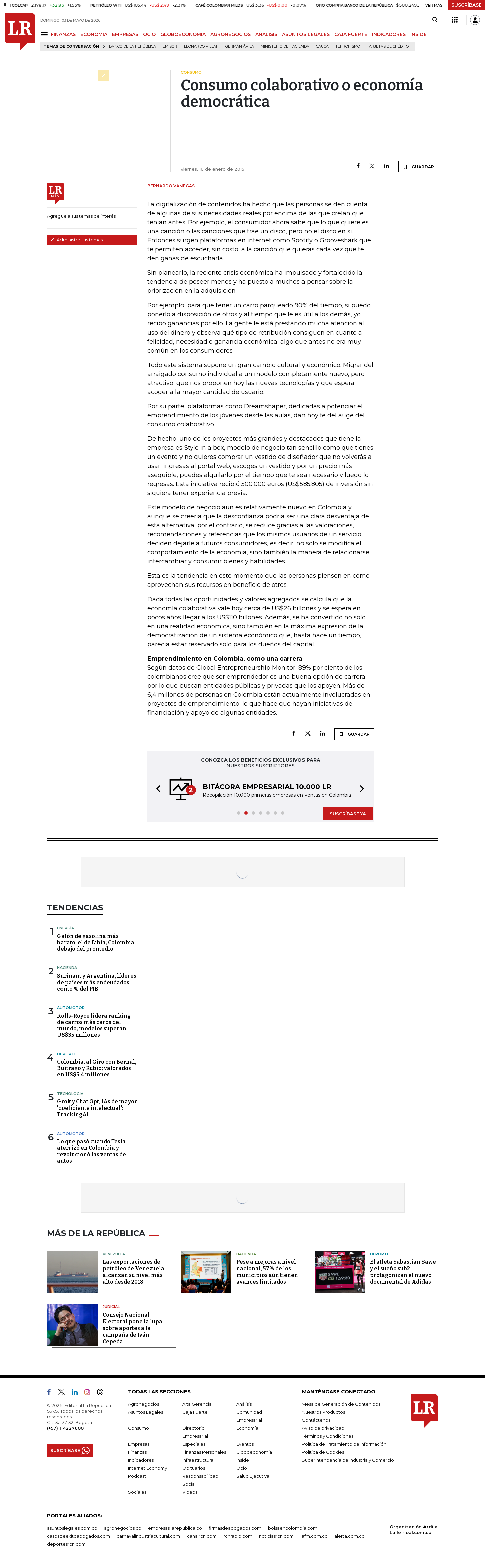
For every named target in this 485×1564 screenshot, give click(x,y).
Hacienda (67, 967)
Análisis (244, 1404)
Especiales (193, 1444)
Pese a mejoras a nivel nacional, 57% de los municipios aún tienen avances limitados (267, 1272)
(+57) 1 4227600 (65, 1428)
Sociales (137, 1492)
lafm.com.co (314, 1536)
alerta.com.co (349, 1536)
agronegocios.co (122, 1528)
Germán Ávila (239, 46)
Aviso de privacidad (323, 1428)
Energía (65, 928)
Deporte (67, 1054)
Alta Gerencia (197, 1404)
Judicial (111, 1306)
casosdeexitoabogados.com (78, 1536)
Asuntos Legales (145, 1412)
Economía (247, 1428)
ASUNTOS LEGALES (306, 34)
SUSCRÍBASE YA (348, 813)
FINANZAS (63, 34)
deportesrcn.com (66, 1544)
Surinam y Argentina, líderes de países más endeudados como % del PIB (96, 982)
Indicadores (141, 1460)
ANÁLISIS (266, 34)
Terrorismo (347, 46)
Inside (242, 1460)
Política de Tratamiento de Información (344, 1444)
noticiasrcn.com (276, 1536)
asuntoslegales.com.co (72, 1528)
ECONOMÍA (93, 34)
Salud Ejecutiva (252, 1476)
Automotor (71, 1007)
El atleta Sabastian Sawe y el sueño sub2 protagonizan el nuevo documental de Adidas (403, 1272)
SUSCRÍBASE (466, 5)
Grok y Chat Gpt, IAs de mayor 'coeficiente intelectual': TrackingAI (97, 1108)
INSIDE (418, 34)
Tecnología (70, 1093)
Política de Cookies (323, 1452)
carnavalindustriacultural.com (148, 1536)
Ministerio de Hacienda (285, 46)
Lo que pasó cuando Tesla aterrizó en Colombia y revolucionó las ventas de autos (91, 1151)
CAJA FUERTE (350, 34)
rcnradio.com (237, 1536)
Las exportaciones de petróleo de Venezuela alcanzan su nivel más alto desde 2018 (133, 1272)
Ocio (241, 1468)
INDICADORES (389, 34)
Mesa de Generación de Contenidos (341, 1404)
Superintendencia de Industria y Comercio (348, 1460)
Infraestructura (197, 1460)
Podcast (137, 1476)
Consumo (138, 1428)
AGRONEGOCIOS (230, 34)
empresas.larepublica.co (175, 1528)
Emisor (170, 46)
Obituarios (193, 1468)
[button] (156, 789)
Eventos (245, 1444)
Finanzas (137, 1452)
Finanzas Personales (204, 1452)
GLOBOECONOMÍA (183, 34)
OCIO (149, 34)
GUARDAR (418, 166)
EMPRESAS (125, 34)
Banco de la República (132, 46)
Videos (189, 1492)
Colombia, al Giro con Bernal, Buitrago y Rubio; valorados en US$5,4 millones (96, 1068)
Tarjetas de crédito (388, 46)
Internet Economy (147, 1468)
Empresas (138, 1444)
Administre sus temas (76, 239)
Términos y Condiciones (327, 1436)
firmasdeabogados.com (235, 1528)
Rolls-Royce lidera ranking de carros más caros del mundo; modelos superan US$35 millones (94, 1025)
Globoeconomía (254, 1452)
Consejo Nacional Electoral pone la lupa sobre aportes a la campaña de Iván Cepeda (132, 1328)
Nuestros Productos (323, 1412)
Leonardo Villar (201, 46)
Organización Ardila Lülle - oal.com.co (414, 1529)
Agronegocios (143, 1404)
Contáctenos (316, 1420)
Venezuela (114, 1254)
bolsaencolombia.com (292, 1528)
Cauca (322, 46)
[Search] (434, 20)
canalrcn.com (202, 1536)
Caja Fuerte (195, 1412)
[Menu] (45, 34)
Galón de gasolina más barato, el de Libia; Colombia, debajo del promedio (96, 942)
